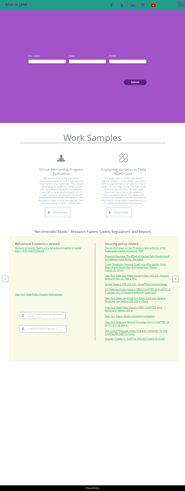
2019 (115, 247)
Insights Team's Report (48, 249)
